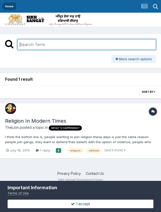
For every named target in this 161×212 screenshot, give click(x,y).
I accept (80, 204)
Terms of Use (18, 193)
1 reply (43, 150)
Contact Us (95, 173)
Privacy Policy (69, 173)
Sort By (148, 91)
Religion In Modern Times (35, 121)
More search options (134, 59)
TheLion (12, 127)
